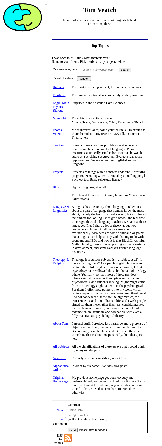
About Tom (60, 305)
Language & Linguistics (61, 201)
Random (84, 78)
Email (61, 393)
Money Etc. (60, 118)
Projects (58, 164)
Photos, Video (58, 131)
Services (58, 141)
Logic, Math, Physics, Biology (61, 106)
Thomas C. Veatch (84, 434)
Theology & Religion (61, 246)
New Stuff (59, 335)
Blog (56, 180)
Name (61, 384)
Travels (57, 187)
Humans (58, 87)
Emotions (59, 95)
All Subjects (61, 324)
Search (125, 69)
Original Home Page (60, 357)
